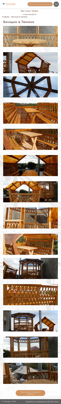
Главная (5, 17)
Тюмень (34, 11)
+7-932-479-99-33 (29, 14)
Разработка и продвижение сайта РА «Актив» (42, 401)
